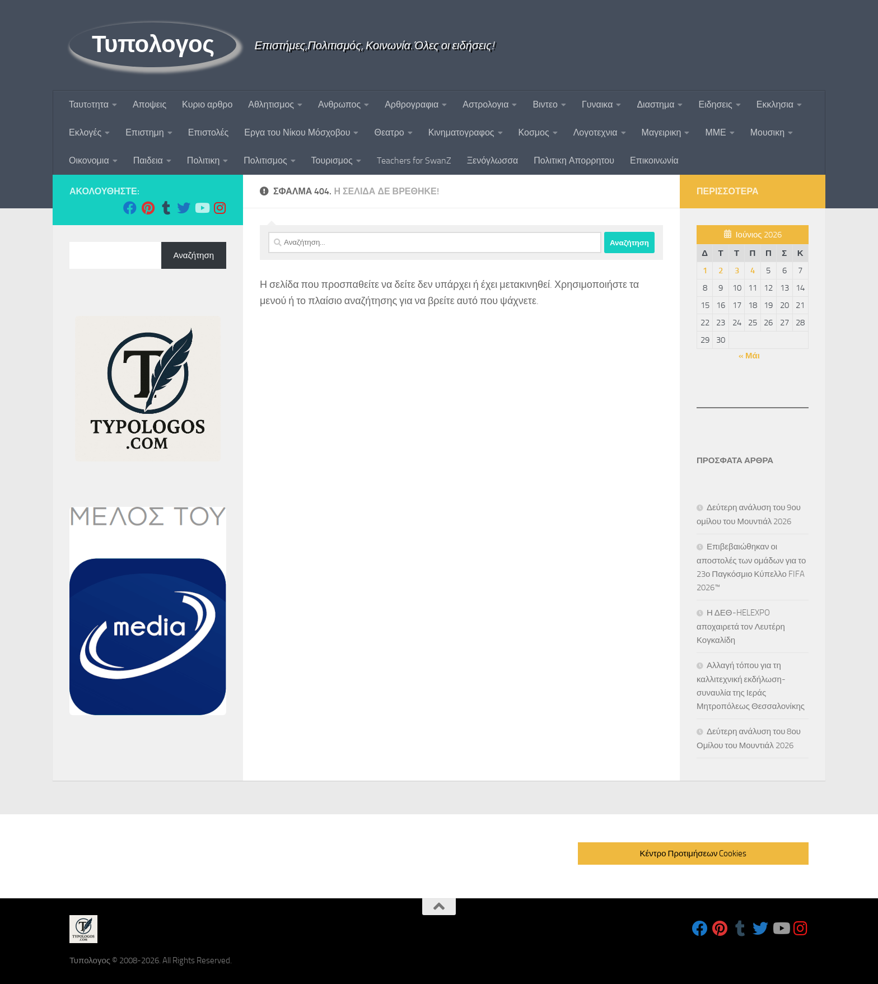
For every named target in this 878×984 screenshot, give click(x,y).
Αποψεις (149, 104)
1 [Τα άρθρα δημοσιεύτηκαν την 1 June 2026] (705, 270)
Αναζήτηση (194, 255)
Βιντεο (545, 104)
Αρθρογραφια (411, 104)
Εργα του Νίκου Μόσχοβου (297, 132)
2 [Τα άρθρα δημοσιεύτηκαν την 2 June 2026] (720, 270)
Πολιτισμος (265, 160)
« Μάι (749, 356)
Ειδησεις (715, 104)
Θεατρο (389, 132)
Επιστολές (208, 132)
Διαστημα (655, 104)
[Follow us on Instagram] (219, 207)
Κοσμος (534, 132)
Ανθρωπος (339, 104)
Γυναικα (597, 104)
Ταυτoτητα (89, 104)
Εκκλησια (774, 104)
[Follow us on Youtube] (201, 207)
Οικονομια (89, 160)
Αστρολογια (485, 104)
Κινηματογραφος (461, 132)
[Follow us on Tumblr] (165, 207)
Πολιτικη (203, 160)
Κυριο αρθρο (207, 104)
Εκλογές (85, 132)
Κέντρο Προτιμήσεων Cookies (693, 853)
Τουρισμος (332, 160)
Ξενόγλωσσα (493, 160)
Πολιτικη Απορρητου (574, 160)
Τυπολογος (153, 44)
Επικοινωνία (654, 160)
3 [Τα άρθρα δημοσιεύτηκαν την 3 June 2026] (737, 270)
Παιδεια (148, 160)
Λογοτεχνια (595, 132)
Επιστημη (144, 132)
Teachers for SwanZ (414, 160)
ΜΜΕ (715, 132)
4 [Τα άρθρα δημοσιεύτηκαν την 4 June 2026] (752, 270)
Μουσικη (767, 132)
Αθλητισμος (271, 104)
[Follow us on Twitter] (183, 207)
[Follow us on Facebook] (130, 207)
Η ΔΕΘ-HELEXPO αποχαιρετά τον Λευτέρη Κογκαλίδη (741, 626)
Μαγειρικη (661, 132)
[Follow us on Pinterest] (148, 207)
